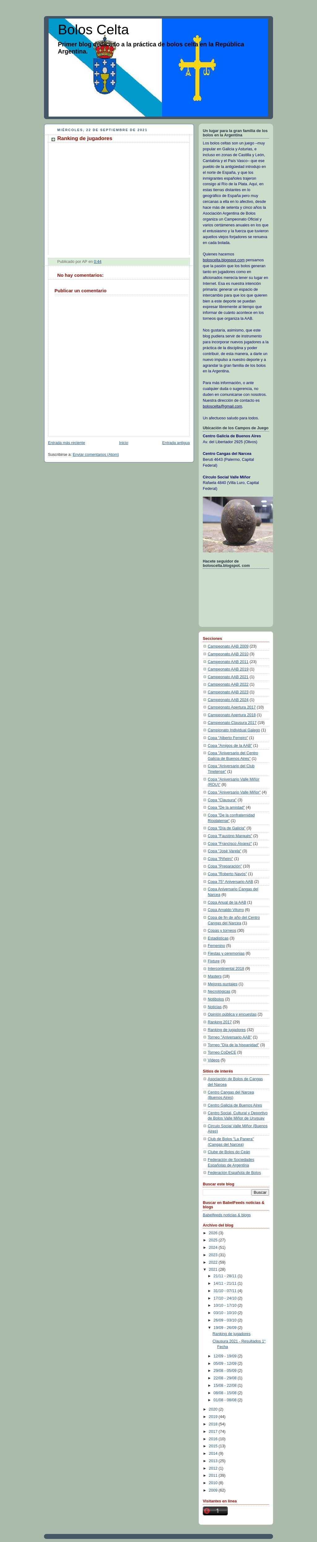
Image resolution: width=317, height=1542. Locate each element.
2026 (214, 1233)
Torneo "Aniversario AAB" (230, 1037)
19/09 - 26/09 (226, 1328)
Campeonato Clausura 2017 (232, 723)
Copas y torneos (222, 930)
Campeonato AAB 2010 (228, 654)
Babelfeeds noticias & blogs (227, 1215)
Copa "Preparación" (225, 866)
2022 (214, 1262)
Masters (215, 976)
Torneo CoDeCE (222, 1052)
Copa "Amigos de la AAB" (230, 745)
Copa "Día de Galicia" (226, 828)
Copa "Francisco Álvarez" (230, 844)
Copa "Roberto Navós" (227, 874)
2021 (214, 1269)
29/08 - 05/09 (226, 1371)
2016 (214, 1439)
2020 (214, 1409)
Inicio (123, 443)
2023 (214, 1255)
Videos (213, 1060)
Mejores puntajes (222, 984)
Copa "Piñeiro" (220, 859)
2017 (214, 1431)
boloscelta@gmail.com (222, 406)
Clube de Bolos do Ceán (229, 1152)
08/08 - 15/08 (226, 1393)
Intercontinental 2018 (226, 968)
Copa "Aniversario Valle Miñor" (234, 792)
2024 (214, 1247)
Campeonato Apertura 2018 (232, 715)
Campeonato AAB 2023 (228, 692)
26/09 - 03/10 (226, 1320)
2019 (214, 1417)
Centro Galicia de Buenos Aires (235, 1105)
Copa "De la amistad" (226, 807)
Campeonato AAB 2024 (228, 700)
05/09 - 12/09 (226, 1363)
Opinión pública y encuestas (232, 1014)
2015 (214, 1446)
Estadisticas (218, 938)
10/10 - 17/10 (226, 1305)
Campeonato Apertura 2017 (232, 707)
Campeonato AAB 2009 (228, 646)
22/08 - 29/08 (226, 1378)
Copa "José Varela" (224, 851)
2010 (214, 1483)
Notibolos (216, 999)
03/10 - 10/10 (226, 1313)
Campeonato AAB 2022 (228, 684)
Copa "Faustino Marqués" (230, 836)
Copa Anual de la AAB (227, 902)
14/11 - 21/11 (226, 1283)
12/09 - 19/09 (226, 1356)
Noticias (215, 1007)
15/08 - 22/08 (226, 1385)
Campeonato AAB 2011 (228, 662)
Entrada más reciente (66, 443)
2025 (214, 1240)
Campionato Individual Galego (234, 730)
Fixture (214, 961)
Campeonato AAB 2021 (228, 677)
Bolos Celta (93, 29)
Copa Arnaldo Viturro (226, 910)
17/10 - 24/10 (226, 1298)
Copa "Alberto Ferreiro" (228, 738)
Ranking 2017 (220, 1022)
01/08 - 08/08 (226, 1400)
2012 (214, 1468)
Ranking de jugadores (227, 1030)
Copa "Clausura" (222, 800)
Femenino (216, 946)
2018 (214, 1424)
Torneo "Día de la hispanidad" (233, 1045)
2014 (214, 1453)
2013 (214, 1461)
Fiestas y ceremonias (226, 953)
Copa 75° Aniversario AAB (230, 882)
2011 (214, 1475)
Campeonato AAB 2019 (228, 669)
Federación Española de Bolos (234, 1173)
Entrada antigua (176, 443)
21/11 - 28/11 (226, 1276)
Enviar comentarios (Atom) (96, 454)
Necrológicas (219, 991)
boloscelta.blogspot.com (224, 260)
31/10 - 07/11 (226, 1291)
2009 (214, 1490)
